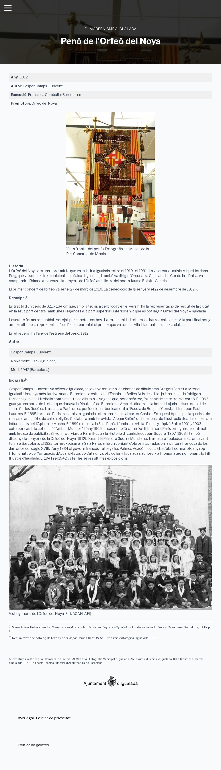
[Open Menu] (8, 8)
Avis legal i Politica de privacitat (44, 718)
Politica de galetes (33, 745)
